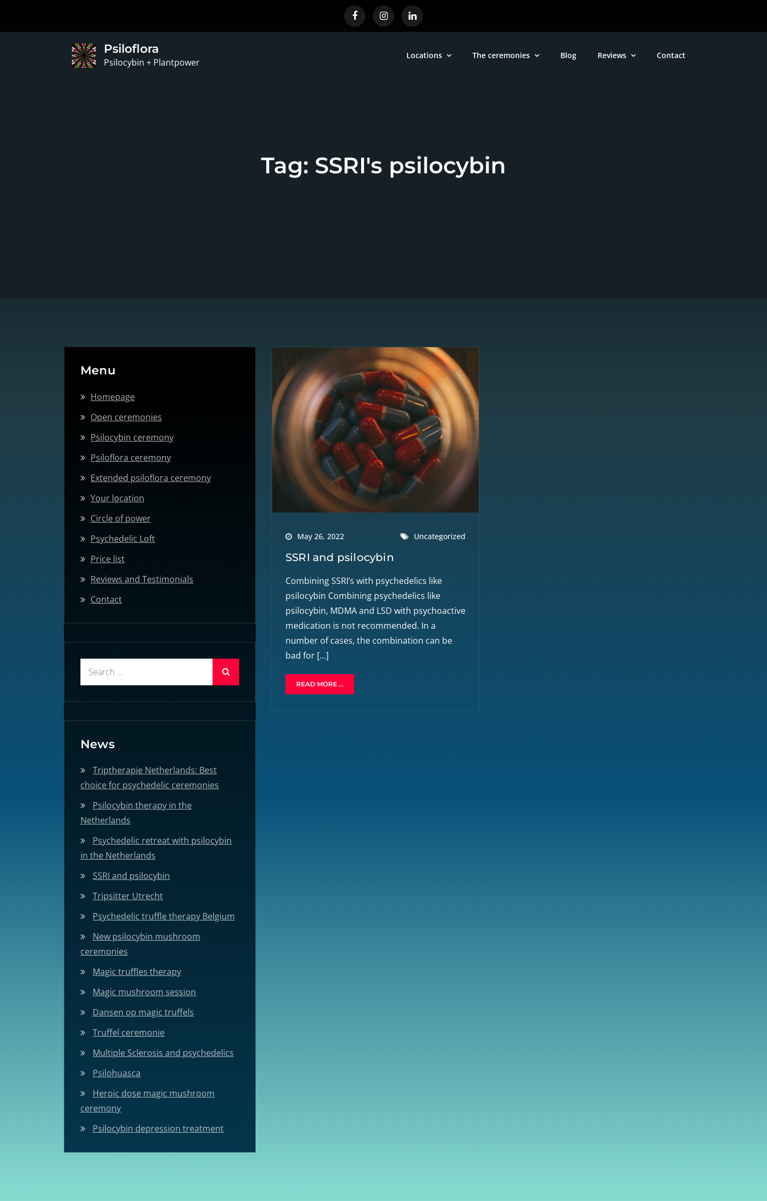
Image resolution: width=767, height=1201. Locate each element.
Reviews (612, 55)
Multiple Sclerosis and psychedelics (163, 1053)
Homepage (113, 397)
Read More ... (320, 684)
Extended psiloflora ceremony (151, 478)
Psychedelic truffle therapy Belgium (164, 916)
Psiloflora (131, 49)
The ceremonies (501, 55)
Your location (117, 498)
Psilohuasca (117, 1073)
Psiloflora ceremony (131, 457)
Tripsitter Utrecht (128, 896)
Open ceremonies (126, 417)
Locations (424, 55)
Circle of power (121, 518)
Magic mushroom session (144, 992)
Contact (671, 55)
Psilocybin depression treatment (158, 1128)
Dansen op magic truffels (143, 1012)
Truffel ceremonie (129, 1032)
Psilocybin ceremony (132, 437)
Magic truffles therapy (137, 972)
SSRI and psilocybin (339, 557)
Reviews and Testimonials (142, 579)
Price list (108, 559)
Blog (568, 55)
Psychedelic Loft (123, 539)
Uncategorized (440, 536)
